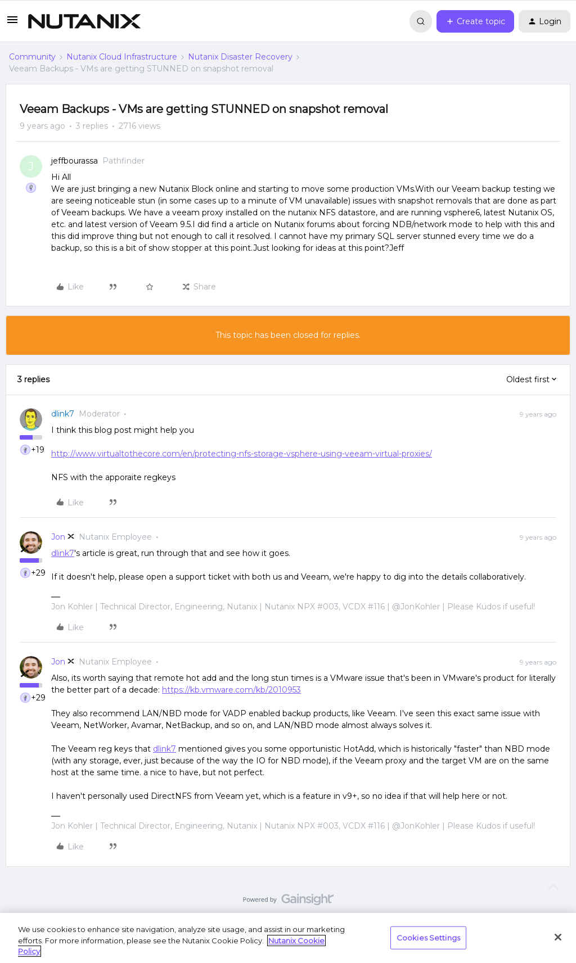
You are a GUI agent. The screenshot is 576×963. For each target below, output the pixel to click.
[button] (12, 24)
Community (32, 57)
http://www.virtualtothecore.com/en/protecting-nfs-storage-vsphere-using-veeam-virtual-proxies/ (241, 454)
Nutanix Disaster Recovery (240, 57)
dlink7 (62, 414)
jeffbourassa (74, 161)
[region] (288, 938)
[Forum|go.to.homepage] (84, 21)
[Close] (558, 937)
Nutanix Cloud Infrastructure (121, 57)
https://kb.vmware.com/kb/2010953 (231, 690)
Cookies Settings (428, 937)
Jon (58, 537)
